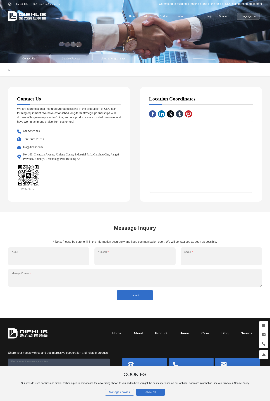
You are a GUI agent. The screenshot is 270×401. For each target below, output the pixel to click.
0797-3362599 (31, 131)
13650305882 (20, 4)
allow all (150, 392)
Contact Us (28, 58)
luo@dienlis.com (33, 146)
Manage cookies (119, 392)
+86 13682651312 (33, 139)
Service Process (71, 58)
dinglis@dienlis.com (50, 4)
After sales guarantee (113, 58)
